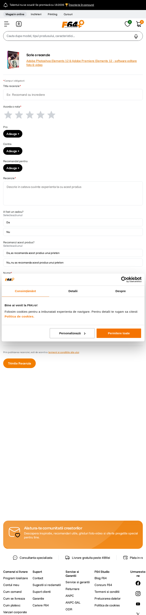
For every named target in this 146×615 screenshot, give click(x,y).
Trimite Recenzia (19, 363)
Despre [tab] (120, 291)
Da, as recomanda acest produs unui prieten (33, 253)
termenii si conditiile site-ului (63, 352)
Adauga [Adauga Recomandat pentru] (11, 168)
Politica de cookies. (19, 316)
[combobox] (73, 36)
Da (8, 222)
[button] (6, 24)
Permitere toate (119, 333)
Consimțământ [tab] (25, 291)
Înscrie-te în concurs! (81, 5)
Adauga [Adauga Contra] (11, 151)
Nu (8, 232)
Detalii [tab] (73, 291)
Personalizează (72, 333)
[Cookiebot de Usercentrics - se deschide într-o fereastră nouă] (123, 280)
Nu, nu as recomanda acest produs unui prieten (35, 262)
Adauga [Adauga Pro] (11, 134)
